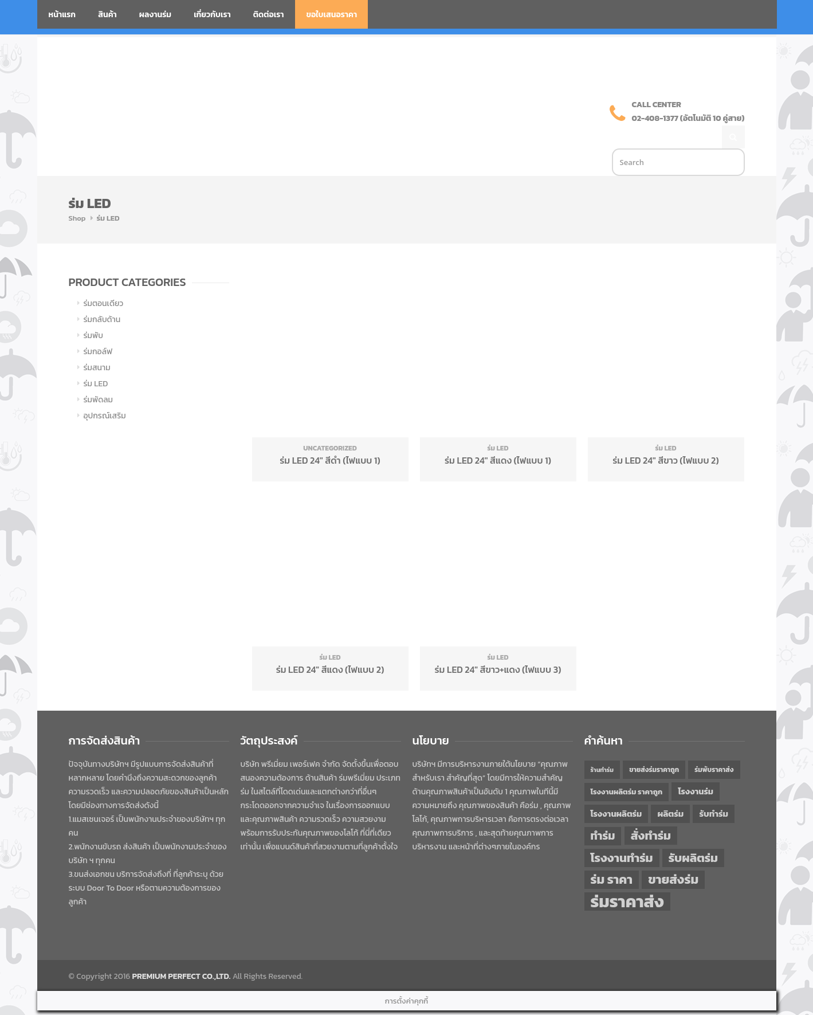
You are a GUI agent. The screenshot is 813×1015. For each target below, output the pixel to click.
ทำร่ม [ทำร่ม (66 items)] (603, 812)
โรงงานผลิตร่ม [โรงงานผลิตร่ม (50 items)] (616, 789)
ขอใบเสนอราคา (332, 15)
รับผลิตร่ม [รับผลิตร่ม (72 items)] (693, 833)
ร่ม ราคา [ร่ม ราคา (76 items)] (612, 856)
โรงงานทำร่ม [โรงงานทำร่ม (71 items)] (622, 833)
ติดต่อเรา (268, 15)
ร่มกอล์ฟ (98, 328)
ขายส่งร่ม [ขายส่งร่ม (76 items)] (673, 856)
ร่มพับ (93, 311)
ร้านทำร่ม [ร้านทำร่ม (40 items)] (602, 745)
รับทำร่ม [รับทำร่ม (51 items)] (713, 789)
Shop (77, 194)
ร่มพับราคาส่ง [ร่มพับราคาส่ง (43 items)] (713, 745)
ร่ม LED (96, 360)
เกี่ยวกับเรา (212, 15)
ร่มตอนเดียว (104, 279)
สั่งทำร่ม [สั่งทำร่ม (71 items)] (651, 811)
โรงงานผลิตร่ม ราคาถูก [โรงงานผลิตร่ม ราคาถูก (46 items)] (627, 767)
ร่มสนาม (97, 344)
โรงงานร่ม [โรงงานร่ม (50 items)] (695, 767)
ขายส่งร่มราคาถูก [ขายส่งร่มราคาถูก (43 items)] (654, 745)
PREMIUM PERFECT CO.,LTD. (181, 952)
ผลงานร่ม (155, 15)
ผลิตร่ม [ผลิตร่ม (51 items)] (670, 789)
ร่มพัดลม (98, 376)
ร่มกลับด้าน (102, 295)
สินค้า (107, 15)
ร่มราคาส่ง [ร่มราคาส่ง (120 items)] (627, 877)
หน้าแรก (62, 15)
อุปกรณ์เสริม (105, 392)
